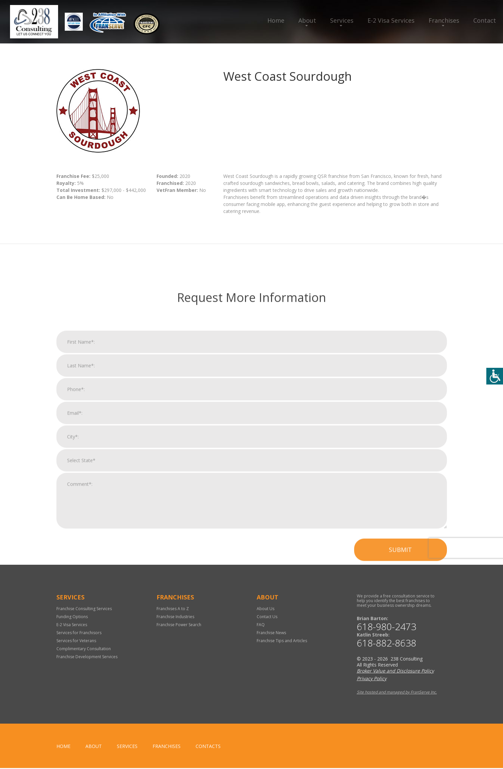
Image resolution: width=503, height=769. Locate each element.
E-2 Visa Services (391, 20)
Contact (484, 20)
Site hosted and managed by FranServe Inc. (397, 693)
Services (341, 20)
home (63, 747)
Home (275, 20)
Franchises (444, 20)
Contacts (208, 747)
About (307, 20)
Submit (400, 678)
